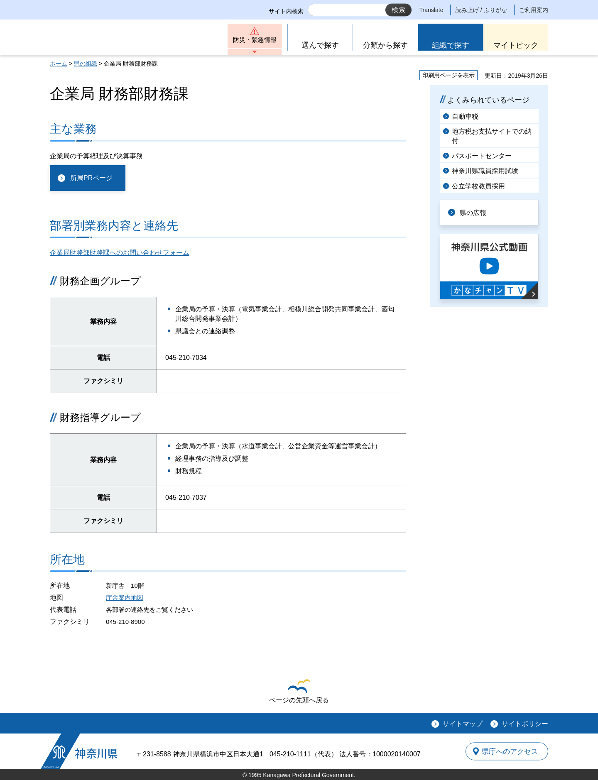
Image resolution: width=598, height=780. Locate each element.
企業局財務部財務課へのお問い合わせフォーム (119, 252)
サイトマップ (463, 723)
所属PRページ (91, 177)
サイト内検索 (286, 11)
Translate (431, 10)
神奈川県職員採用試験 (485, 170)
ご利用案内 (533, 10)
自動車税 (465, 116)
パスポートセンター (482, 155)
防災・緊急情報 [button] (254, 40)
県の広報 (474, 212)
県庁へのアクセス (510, 751)
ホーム (58, 63)
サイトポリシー (525, 723)
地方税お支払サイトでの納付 (492, 136)
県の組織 (85, 63)
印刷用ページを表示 (448, 75)
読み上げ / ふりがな (481, 10)
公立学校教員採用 (478, 186)
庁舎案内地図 (124, 597)
